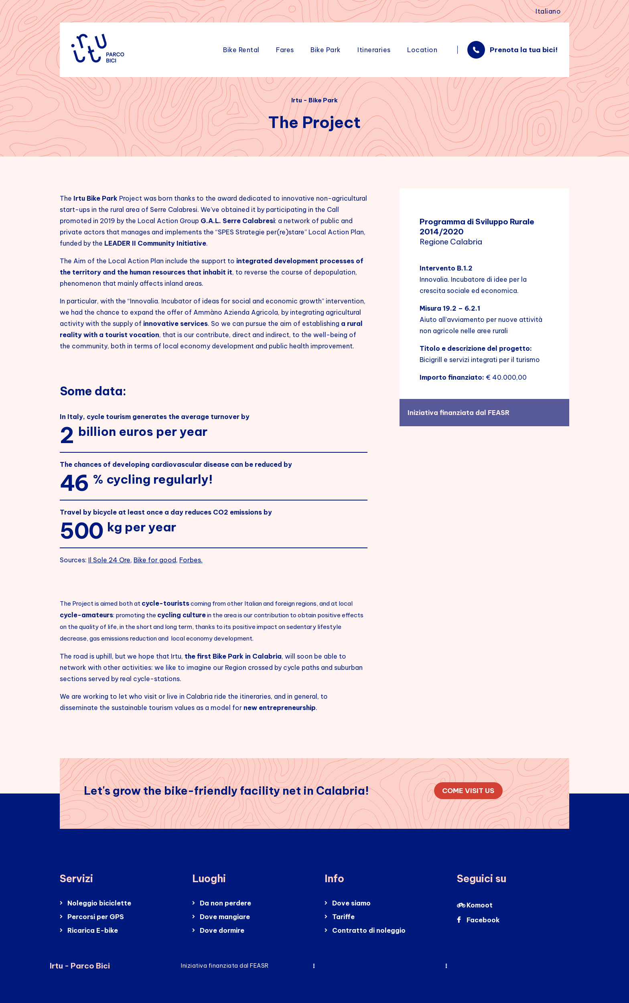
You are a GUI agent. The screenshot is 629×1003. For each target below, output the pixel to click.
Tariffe (343, 917)
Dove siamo (351, 903)
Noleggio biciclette (99, 903)
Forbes (190, 560)
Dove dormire (222, 930)
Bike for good (155, 560)
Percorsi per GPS (95, 917)
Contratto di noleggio (369, 930)
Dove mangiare (225, 917)
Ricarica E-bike (92, 930)
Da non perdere (225, 903)
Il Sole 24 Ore (109, 560)
